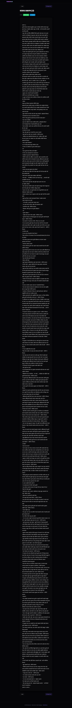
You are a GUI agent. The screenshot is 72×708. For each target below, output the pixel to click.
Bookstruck (10, 1)
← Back (22, 6)
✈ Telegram (33, 14)
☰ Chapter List (48, 6)
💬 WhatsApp (26, 14)
